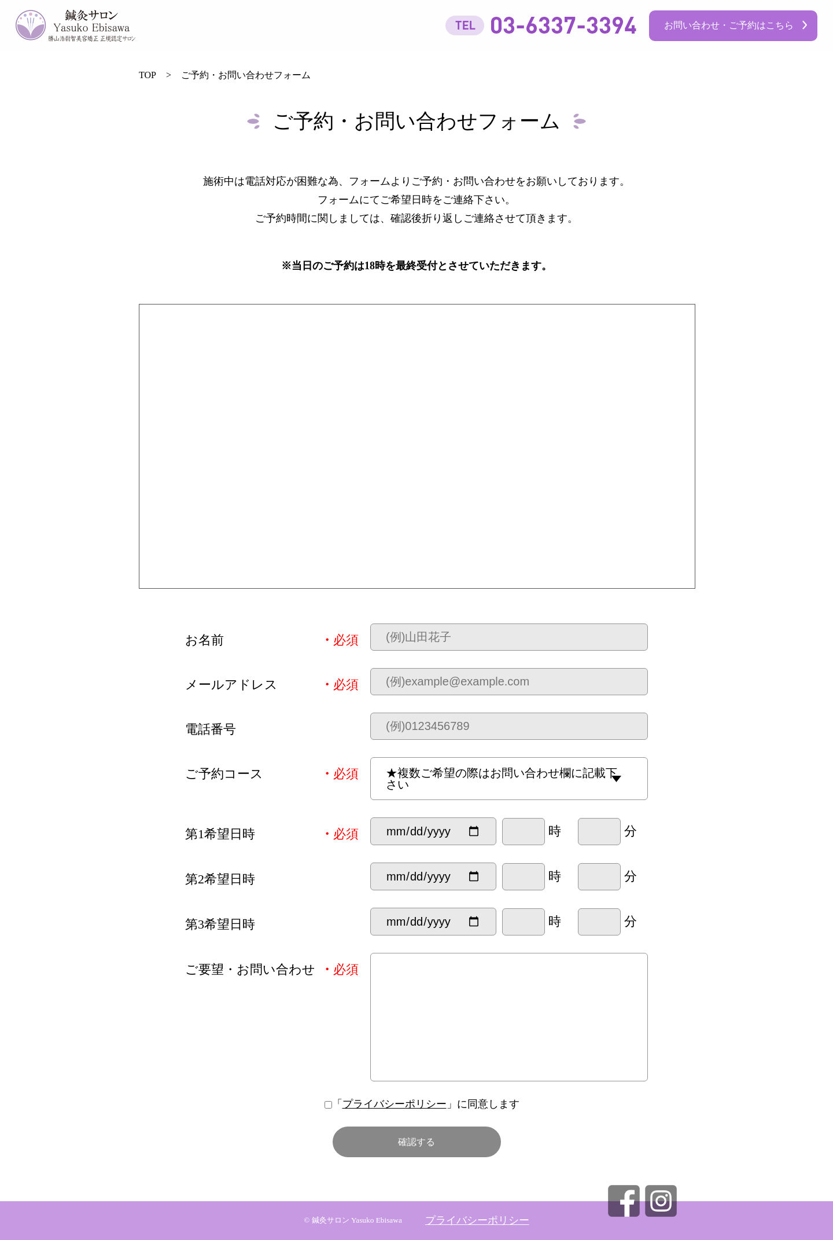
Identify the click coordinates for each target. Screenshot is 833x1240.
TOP (147, 75)
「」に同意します (416, 1104)
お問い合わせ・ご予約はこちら (729, 25)
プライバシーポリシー (394, 1104)
